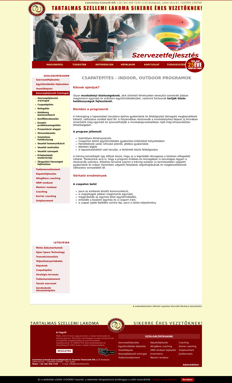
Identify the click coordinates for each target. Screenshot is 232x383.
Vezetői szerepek (48, 151)
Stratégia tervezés (47, 274)
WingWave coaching (48, 178)
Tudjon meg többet (164, 379)
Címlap (37, 64)
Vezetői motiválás (48, 147)
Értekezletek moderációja (45, 156)
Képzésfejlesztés (46, 174)
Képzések (42, 265)
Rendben (187, 380)
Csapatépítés (45, 104)
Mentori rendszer (46, 187)
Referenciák (105, 64)
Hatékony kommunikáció (46, 113)
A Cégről (61, 332)
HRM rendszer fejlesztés (163, 350)
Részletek (64, 351)
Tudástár (79, 64)
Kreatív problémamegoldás (49, 124)
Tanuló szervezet (46, 283)
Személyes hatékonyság (45, 138)
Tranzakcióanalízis (47, 257)
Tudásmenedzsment (48, 169)
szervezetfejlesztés (116, 325)
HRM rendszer (44, 183)
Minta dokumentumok (49, 248)
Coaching (41, 192)
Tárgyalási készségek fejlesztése (50, 163)
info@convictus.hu (79, 364)
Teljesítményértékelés (49, 261)
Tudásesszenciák (179, 64)
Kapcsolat (152, 64)
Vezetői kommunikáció (51, 143)
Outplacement (44, 200)
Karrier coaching (46, 196)
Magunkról (55, 64)
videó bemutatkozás (52, 221)
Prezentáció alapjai (49, 129)
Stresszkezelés (46, 133)
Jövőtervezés (186, 354)
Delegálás (43, 108)
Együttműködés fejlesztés (132, 346)
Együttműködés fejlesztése (52, 84)
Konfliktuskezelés (48, 119)
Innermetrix (156, 354)
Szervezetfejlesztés (48, 80)
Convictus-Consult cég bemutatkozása (106, 352)
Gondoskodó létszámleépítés (45, 289)
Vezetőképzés (44, 88)
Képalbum (128, 64)
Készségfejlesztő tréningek (52, 93)
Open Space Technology (50, 252)
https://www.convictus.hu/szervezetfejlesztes (116, 38)
